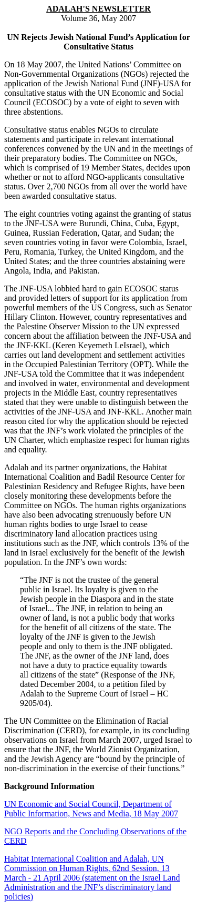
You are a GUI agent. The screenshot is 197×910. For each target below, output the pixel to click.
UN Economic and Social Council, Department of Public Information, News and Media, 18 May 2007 (91, 809)
